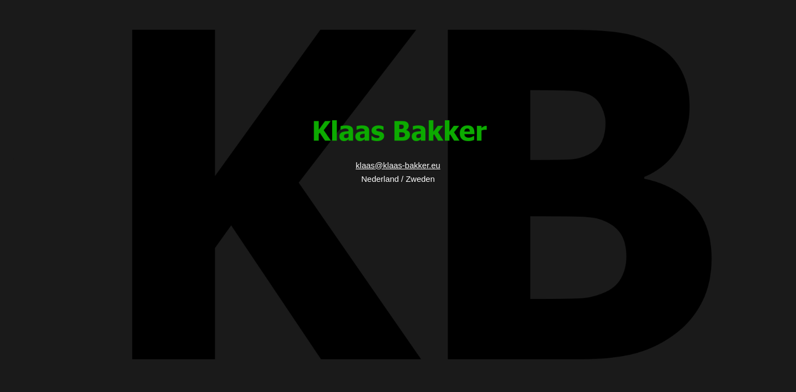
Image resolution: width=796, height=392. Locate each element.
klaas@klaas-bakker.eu (398, 165)
